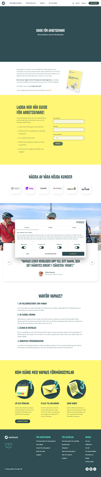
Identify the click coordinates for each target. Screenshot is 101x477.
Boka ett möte (40, 451)
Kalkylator (65, 448)
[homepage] (3, 3)
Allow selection (50, 254)
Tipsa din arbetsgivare (68, 451)
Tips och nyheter (67, 454)
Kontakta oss (89, 454)
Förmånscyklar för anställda (70, 441)
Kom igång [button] (94, 3)
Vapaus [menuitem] (42, 3)
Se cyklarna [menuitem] (53, 3)
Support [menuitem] (77, 3)
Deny (28, 254)
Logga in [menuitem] (83, 3)
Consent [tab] (26, 227)
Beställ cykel (66, 444)
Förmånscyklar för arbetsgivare (46, 441)
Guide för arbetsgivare (43, 448)
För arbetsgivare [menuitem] (15, 3)
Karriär (87, 448)
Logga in (38, 454)
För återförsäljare (90, 451)
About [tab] (74, 227)
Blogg (87, 458)
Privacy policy (89, 461)
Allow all (73, 254)
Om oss (87, 441)
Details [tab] (50, 227)
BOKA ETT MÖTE (23, 421)
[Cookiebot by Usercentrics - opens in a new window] (77, 222)
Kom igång (39, 444)
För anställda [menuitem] (31, 3)
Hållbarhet (88, 444)
